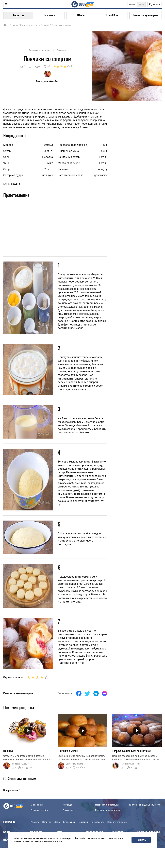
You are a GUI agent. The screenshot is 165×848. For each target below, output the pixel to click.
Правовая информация (107, 805)
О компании (37, 805)
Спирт (7, 169)
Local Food (112, 15)
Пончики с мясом (68, 751)
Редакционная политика (107, 810)
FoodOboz (9, 821)
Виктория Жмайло (20, 764)
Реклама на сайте (39, 810)
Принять (141, 840)
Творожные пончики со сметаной (131, 751)
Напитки (50, 15)
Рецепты (18, 15)
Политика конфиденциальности (144, 805)
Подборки (83, 822)
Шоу (6, 839)
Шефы (81, 15)
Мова (132, 4)
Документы (69, 810)
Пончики (45, 25)
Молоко (8, 144)
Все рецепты (10, 790)
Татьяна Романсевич (130, 764)
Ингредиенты (97, 822)
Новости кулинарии (145, 15)
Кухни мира (69, 822)
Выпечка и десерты (29, 25)
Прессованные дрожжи (72, 144)
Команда (67, 805)
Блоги (7, 831)
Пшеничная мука (68, 151)
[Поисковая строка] (155, 4)
